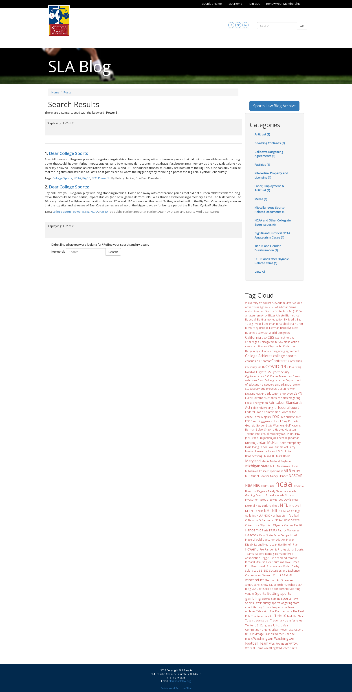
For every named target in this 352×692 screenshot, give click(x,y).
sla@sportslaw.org (180, 681)
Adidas (297, 303)
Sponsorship (280, 588)
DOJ (289, 384)
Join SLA (254, 4)
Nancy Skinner (279, 476)
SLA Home (235, 4)
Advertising (252, 307)
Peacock (251, 535)
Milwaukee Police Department (264, 471)
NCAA (77, 178)
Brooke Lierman (269, 327)
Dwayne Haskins (255, 393)
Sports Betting (267, 593)
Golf (288, 425)
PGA (293, 535)
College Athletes (258, 355)
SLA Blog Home (212, 4)
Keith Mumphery (290, 442)
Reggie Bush (268, 558)
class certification (256, 346)
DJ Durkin (281, 384)
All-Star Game (287, 307)
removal (293, 558)
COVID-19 (275, 366)
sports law (289, 598)
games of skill (272, 421)
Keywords (58, 252)
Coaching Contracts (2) (270, 143)
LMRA (266, 456)
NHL (267, 510)
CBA (264, 337)
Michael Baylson (280, 461)
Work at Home (254, 648)
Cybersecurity (280, 372)
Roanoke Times (289, 562)
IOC (283, 434)
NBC (256, 485)
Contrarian (295, 361)
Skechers (291, 584)
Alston (249, 311)
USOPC (298, 629)
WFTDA (292, 643)
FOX (275, 416)
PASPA (273, 530)
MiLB (273, 466)
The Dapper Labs (281, 611)
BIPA (279, 323)
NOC (267, 515)
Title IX (280, 615)
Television (262, 611)
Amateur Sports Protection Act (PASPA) (278, 311)
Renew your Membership (283, 4)
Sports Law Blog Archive (274, 105)
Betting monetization (270, 319)
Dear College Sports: (69, 187)
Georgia (250, 425)
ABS (274, 303)
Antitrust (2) (262, 134)
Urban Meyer (279, 629)
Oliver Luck (252, 525)
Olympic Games (283, 525)
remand (282, 558)
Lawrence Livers (265, 451)
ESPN (297, 393)
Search (113, 252)
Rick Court (272, 562)
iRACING (295, 434)
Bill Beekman (267, 323)
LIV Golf (281, 451)
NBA (248, 485)
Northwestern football (285, 515)
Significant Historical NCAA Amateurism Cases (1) (272, 235)
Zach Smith (290, 648)
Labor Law (266, 447)
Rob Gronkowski (255, 566)
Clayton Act (275, 346)
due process (268, 388)
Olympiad (266, 525)
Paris (265, 530)
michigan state (257, 465)
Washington (263, 638)
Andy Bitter (268, 315)
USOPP (249, 634)
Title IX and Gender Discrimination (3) (268, 248)
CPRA (290, 367)
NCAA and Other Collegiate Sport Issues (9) (273, 222)
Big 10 (86, 178)
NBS (271, 485)
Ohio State (291, 519)
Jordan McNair (267, 442)
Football (286, 412)
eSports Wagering (288, 398)
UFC (276, 625)
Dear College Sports (68, 153)
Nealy (271, 491)
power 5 (78, 212)
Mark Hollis (283, 456)
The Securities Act (262, 616)
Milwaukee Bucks (288, 466)
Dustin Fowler (286, 388)
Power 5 (103, 178)
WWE (279, 648)
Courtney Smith (255, 367)
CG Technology (284, 337)
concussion (252, 361)
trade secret (261, 620)
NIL (87, 212)
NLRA (260, 515)
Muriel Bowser (260, 476)
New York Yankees (267, 505)
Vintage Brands (264, 634)
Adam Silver (285, 303)
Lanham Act (280, 447)
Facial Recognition (256, 403)
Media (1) (261, 199)
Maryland (253, 460)
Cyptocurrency (254, 376)
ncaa (283, 484)
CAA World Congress (276, 332)
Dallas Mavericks (281, 376)
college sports (62, 212)
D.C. (267, 376)
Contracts (279, 360)
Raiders (259, 553)
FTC (247, 421)
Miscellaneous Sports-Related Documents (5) (270, 210)
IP (288, 434)
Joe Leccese (280, 438)
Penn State (266, 535)
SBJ (261, 570)
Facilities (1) (262, 165)
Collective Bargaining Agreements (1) (269, 154)
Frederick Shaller (290, 417)
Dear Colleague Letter (271, 380)
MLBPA (296, 471)
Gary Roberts (290, 421)
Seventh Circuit (271, 575)
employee (286, 393)
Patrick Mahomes (289, 530)
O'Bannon (251, 520)
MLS (247, 476)
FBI (275, 407)
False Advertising (262, 407)
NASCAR (295, 475)
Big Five (253, 323)
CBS (271, 337)
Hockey (279, 429)
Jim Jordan (265, 438)
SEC (94, 178)
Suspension (279, 607)
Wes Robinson (278, 643)
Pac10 (103, 212)
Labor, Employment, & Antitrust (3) (269, 188)
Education (273, 393)
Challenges (252, 342)
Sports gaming (271, 598)
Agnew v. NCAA (269, 307)
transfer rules (293, 620)
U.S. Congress (263, 625)
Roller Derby (291, 566)
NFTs (254, 511)
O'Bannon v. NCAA (270, 520)
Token (249, 620)
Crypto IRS (264, 372)
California (253, 337)
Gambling (257, 421)
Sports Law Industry (258, 603)
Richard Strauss (255, 562)
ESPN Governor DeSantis (261, 398)
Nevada (281, 491)
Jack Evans (251, 438)
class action (291, 342)
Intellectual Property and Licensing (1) (271, 175)
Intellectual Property (268, 434)
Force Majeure (262, 417)
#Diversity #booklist (258, 303)
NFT (247, 511)
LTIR (272, 456)
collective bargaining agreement (279, 351)
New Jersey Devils (280, 499)
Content (266, 361)
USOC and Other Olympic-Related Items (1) (272, 261)
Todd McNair (295, 616)
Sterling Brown (262, 607)
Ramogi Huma (274, 553)
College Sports (62, 178)
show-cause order (273, 584)
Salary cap (251, 570)
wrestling (269, 648)
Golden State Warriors (270, 425)
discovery (268, 384)
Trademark (277, 620)
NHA (260, 511)
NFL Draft (295, 505)
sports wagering (281, 603)
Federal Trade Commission (262, 412)
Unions (266, 629)
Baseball (250, 319)
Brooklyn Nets (289, 327)
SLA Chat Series (261, 588)
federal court (288, 407)
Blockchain (289, 323)
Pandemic (253, 530)
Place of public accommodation (265, 539)
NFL (284, 505)
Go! (302, 26)
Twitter (249, 625)
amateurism (253, 315)
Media (265, 461)
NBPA (264, 485)
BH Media (290, 319)
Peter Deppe (281, 535)
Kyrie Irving (252, 447)
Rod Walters (275, 566)
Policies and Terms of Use (176, 688)
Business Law (254, 332)
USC (291, 629)
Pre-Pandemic (268, 549)
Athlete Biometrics (287, 315)
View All (260, 272)
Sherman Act (273, 580)
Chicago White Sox (271, 342)
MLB (287, 470)
